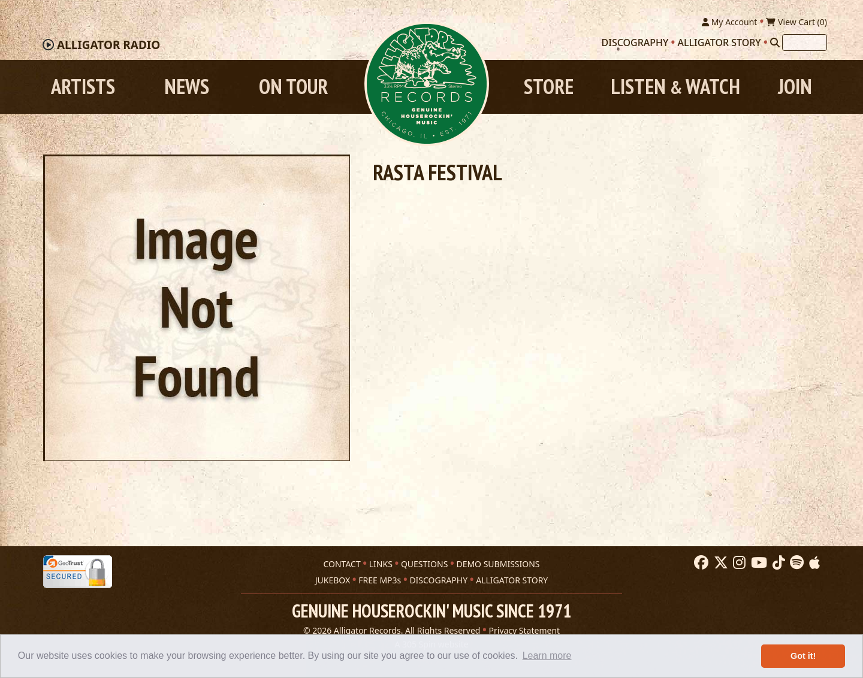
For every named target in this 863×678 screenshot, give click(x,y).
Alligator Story (719, 42)
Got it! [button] (803, 656)
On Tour (293, 86)
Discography (635, 42)
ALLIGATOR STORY (512, 580)
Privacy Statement (524, 630)
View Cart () (796, 22)
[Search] (775, 42)
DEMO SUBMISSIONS (497, 564)
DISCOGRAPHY (438, 580)
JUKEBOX (332, 580)
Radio (108, 45)
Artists (83, 86)
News (186, 86)
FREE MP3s (379, 580)
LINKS (381, 564)
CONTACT (341, 564)
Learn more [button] (547, 655)
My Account (729, 22)
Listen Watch (675, 86)
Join (795, 86)
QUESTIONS (424, 564)
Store (549, 86)
